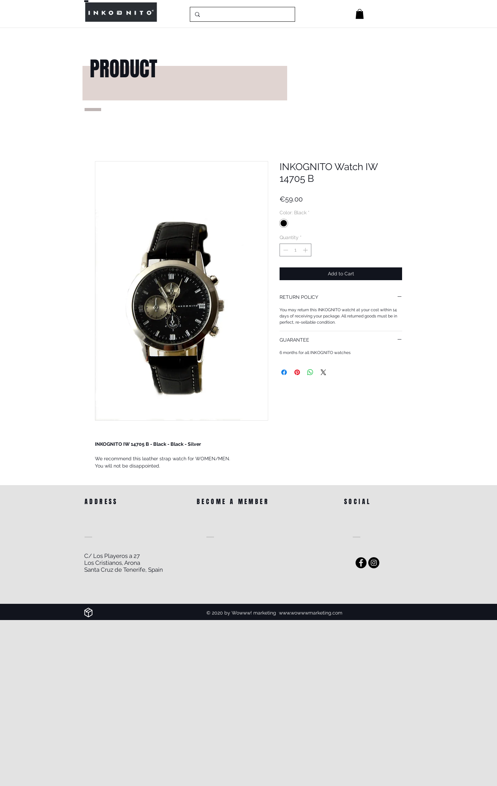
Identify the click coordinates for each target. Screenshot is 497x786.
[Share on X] (323, 372)
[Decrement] (285, 250)
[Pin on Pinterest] (297, 372)
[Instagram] (373, 562)
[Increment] (306, 250)
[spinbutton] (295, 250)
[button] (359, 14)
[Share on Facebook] (284, 372)
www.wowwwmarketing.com (310, 613)
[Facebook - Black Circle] (361, 562)
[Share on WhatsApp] (310, 372)
